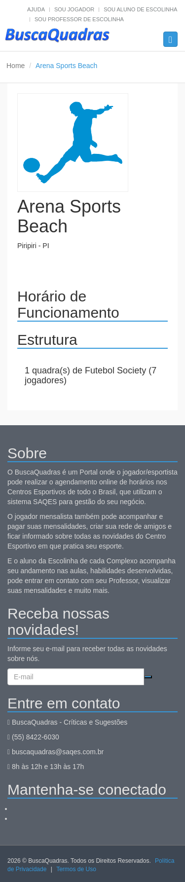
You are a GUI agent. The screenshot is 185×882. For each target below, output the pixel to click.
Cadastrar (148, 676)
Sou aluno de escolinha (140, 9)
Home (15, 66)
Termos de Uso (76, 869)
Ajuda (36, 9)
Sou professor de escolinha (79, 19)
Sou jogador (74, 9)
